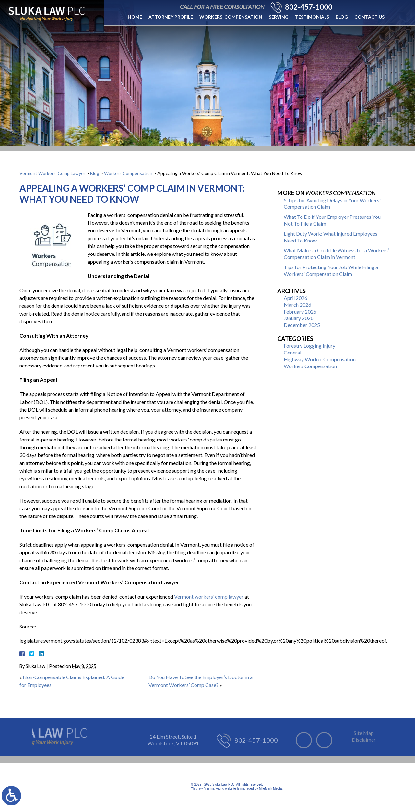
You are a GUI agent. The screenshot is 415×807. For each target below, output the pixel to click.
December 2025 (302, 325)
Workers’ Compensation (230, 16)
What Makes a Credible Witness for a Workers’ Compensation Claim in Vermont (336, 253)
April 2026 (295, 298)
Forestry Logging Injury (309, 345)
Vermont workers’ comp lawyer (208, 596)
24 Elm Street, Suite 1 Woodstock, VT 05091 (173, 739)
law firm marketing (211, 788)
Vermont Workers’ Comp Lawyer (52, 173)
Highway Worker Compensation (320, 359)
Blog (342, 16)
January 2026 (299, 318)
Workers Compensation (128, 173)
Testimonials (312, 16)
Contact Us (369, 16)
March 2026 (297, 305)
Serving (279, 16)
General (292, 352)
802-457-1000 (308, 7)
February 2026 (300, 311)
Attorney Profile (170, 16)
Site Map (364, 733)
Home (135, 16)
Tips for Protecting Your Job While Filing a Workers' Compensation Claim (331, 270)
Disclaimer (364, 740)
